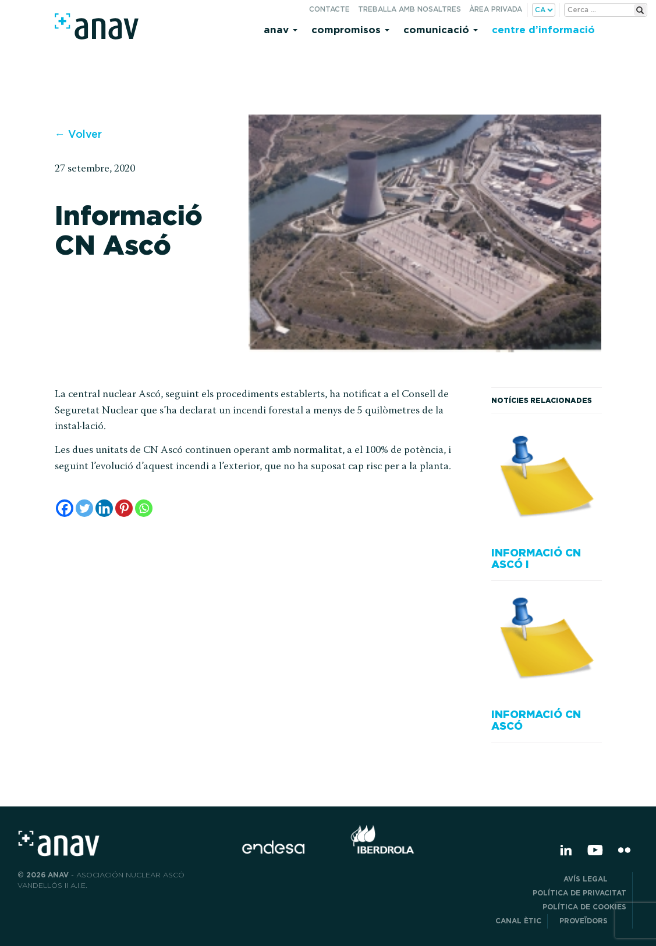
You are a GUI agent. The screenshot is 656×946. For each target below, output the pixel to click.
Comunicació (440, 29)
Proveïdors (592, 920)
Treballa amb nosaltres (409, 9)
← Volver (78, 134)
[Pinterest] (124, 508)
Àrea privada (495, 9)
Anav (280, 29)
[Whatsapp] (144, 508)
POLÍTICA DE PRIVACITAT (579, 893)
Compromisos (350, 29)
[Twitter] (84, 508)
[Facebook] (64, 508)
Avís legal (594, 879)
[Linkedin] (104, 508)
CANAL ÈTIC (518, 920)
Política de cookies (584, 907)
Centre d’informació (543, 29)
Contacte (329, 9)
